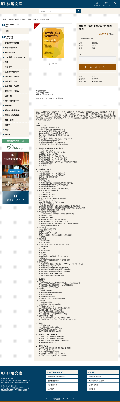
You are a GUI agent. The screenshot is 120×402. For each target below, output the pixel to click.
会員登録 (97, 5)
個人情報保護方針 (54, 381)
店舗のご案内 (93, 385)
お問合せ (92, 389)
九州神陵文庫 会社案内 (96, 381)
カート (115, 5)
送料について (52, 385)
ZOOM (54, 64)
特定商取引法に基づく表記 (57, 377)
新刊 (93, 76)
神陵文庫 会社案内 (95, 377)
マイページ (106, 5)
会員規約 (51, 389)
